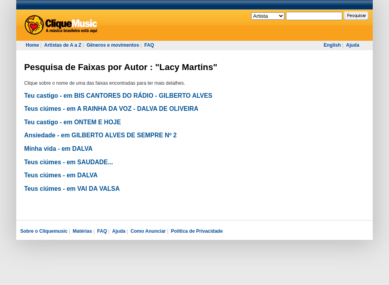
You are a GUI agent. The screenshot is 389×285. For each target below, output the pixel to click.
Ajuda (352, 45)
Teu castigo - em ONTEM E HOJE (72, 122)
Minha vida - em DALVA (58, 148)
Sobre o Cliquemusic (43, 231)
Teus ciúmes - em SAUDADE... (68, 162)
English (332, 45)
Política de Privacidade (197, 231)
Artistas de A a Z (62, 45)
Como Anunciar (148, 231)
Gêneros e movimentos (112, 45)
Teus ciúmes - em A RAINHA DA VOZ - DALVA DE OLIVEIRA (111, 108)
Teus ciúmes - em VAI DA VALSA (72, 188)
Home (32, 45)
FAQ (149, 45)
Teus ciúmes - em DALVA (60, 175)
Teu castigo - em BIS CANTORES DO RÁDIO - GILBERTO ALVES (118, 95)
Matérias (82, 231)
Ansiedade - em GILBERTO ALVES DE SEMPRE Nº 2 (100, 135)
